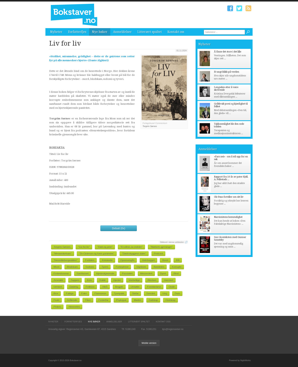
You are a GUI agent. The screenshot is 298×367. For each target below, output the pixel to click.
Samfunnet (83, 273)
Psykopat (121, 300)
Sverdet (150, 293)
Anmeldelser (122, 32)
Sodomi (90, 267)
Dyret (163, 273)
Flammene (100, 293)
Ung (164, 293)
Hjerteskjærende (105, 273)
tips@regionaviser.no (172, 329)
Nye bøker (99, 32)
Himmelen (74, 306)
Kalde (102, 280)
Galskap (153, 300)
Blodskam (72, 267)
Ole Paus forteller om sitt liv (228, 197)
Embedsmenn (61, 273)
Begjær (119, 286)
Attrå (104, 286)
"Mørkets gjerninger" (161, 247)
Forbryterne (122, 267)
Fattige (70, 293)
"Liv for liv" (84, 247)
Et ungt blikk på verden (226, 72)
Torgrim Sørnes (62, 247)
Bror (56, 293)
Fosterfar (103, 300)
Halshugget (148, 260)
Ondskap (170, 300)
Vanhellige (134, 280)
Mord (56, 267)
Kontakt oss (175, 32)
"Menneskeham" (63, 253)
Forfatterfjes (77, 32)
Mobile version (149, 343)
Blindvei (152, 280)
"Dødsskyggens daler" (134, 253)
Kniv (89, 280)
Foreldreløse (154, 286)
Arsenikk (58, 280)
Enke (84, 293)
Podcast (158, 253)
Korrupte (176, 267)
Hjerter (117, 280)
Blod (176, 273)
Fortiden (89, 260)
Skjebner (141, 267)
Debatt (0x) (118, 228)
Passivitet (127, 273)
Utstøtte (135, 286)
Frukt (56, 300)
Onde (172, 286)
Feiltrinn (90, 286)
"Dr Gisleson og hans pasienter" (96, 253)
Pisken (57, 306)
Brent (165, 260)
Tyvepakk (119, 293)
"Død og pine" (105, 247)
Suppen (75, 280)
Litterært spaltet (149, 32)
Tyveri (104, 267)
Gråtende (72, 300)
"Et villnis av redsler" (131, 247)
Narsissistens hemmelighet (228, 217)
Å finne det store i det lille (227, 51)
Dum (177, 293)
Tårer (88, 300)
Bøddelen (159, 267)
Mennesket (146, 273)
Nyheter (56, 32)
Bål (178, 260)
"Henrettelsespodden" (66, 260)
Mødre (137, 300)
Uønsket (168, 280)
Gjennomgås (127, 260)
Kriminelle (107, 260)
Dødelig (74, 286)
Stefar (135, 293)
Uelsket (58, 286)
